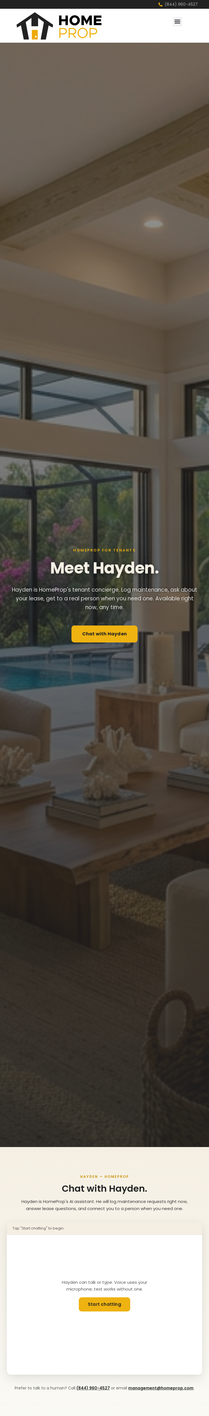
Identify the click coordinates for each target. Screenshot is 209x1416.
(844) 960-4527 (93, 1388)
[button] (177, 21)
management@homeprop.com (160, 1388)
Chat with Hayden (104, 634)
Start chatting (104, 1304)
